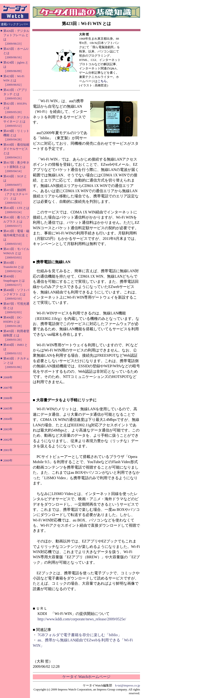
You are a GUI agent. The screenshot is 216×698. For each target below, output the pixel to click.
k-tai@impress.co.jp (127, 685)
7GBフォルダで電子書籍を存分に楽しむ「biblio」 (80, 635)
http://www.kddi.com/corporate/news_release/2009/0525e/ (82, 619)
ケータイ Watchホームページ (86, 677)
